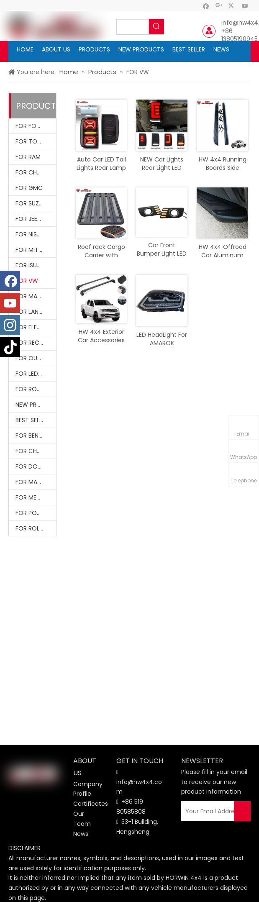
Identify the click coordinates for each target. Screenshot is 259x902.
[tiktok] (10, 347)
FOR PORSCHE (35, 513)
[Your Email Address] (212, 811)
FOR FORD (29, 126)
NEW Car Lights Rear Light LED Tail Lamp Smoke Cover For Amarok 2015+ (162, 163)
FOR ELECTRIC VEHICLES (35, 327)
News (80, 834)
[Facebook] (206, 5)
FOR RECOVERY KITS (35, 342)
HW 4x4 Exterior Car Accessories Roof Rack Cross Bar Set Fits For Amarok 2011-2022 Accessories (101, 336)
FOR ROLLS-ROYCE (35, 528)
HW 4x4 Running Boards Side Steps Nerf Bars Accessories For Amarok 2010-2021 (222, 163)
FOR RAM (28, 157)
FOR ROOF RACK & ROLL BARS (35, 389)
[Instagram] (10, 325)
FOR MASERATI (35, 482)
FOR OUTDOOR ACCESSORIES (35, 358)
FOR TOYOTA (34, 141)
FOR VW (26, 281)
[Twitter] (232, 5)
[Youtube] (245, 5)
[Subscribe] (242, 811)
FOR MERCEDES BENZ (35, 497)
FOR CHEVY (31, 172)
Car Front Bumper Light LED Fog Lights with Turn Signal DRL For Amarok (162, 249)
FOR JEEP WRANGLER (35, 219)
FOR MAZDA (32, 296)
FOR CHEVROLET (35, 451)
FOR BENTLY (32, 435)
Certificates (90, 804)
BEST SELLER (31, 420)
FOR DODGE (32, 466)
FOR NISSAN (31, 234)
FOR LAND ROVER (35, 312)
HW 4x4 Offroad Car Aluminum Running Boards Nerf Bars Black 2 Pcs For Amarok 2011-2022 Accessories (222, 251)
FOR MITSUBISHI (35, 250)
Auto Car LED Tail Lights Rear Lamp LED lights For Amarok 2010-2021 (101, 163)
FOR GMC (29, 188)
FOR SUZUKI (31, 203)
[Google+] (219, 5)
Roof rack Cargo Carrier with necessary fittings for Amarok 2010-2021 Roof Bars (101, 251)
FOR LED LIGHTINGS (35, 373)
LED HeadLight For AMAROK (161, 339)
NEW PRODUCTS (35, 404)
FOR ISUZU (29, 265)
